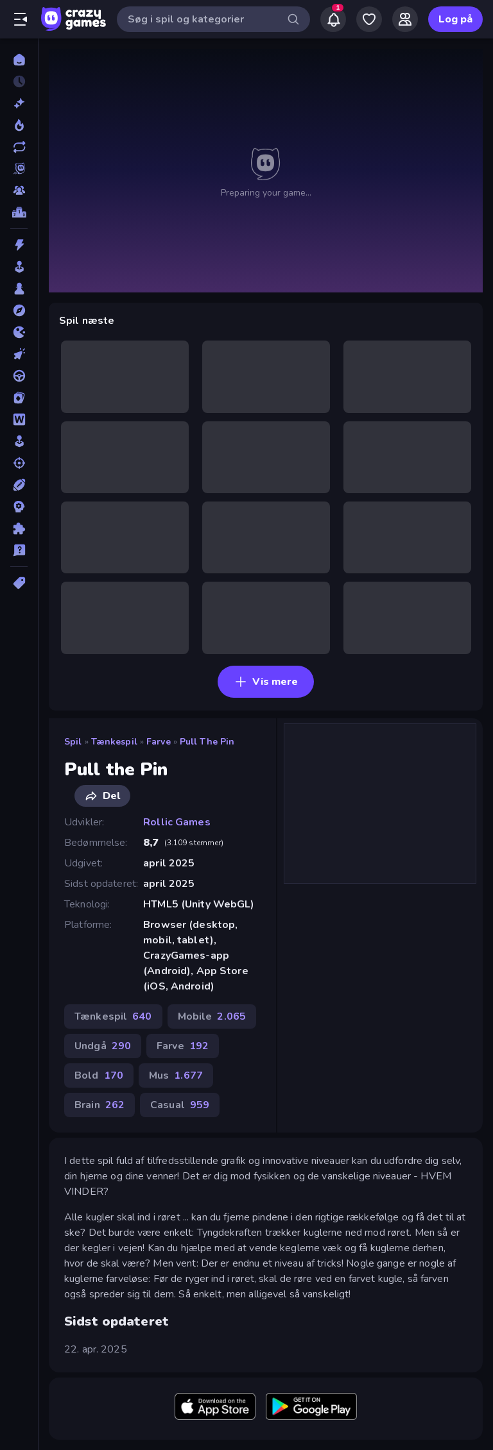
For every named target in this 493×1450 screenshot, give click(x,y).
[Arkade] (19, 267)
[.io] (19, 332)
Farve (158, 742)
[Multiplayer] (19, 190)
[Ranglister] (19, 212)
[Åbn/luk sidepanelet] (20, 19)
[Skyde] (19, 463)
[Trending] (19, 125)
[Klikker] (19, 354)
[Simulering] (19, 441)
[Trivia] (19, 550)
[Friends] (405, 19)
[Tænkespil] (19, 528)
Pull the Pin (207, 742)
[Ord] (19, 419)
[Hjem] (19, 60)
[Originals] (19, 169)
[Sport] (19, 485)
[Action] (19, 245)
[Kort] (19, 398)
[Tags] (19, 583)
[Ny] (19, 103)
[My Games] (369, 19)
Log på (455, 19)
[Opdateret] (19, 147)
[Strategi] (19, 507)
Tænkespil (114, 742)
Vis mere (266, 682)
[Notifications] (333, 19)
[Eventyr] (19, 310)
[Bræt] (19, 288)
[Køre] (19, 376)
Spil (73, 742)
